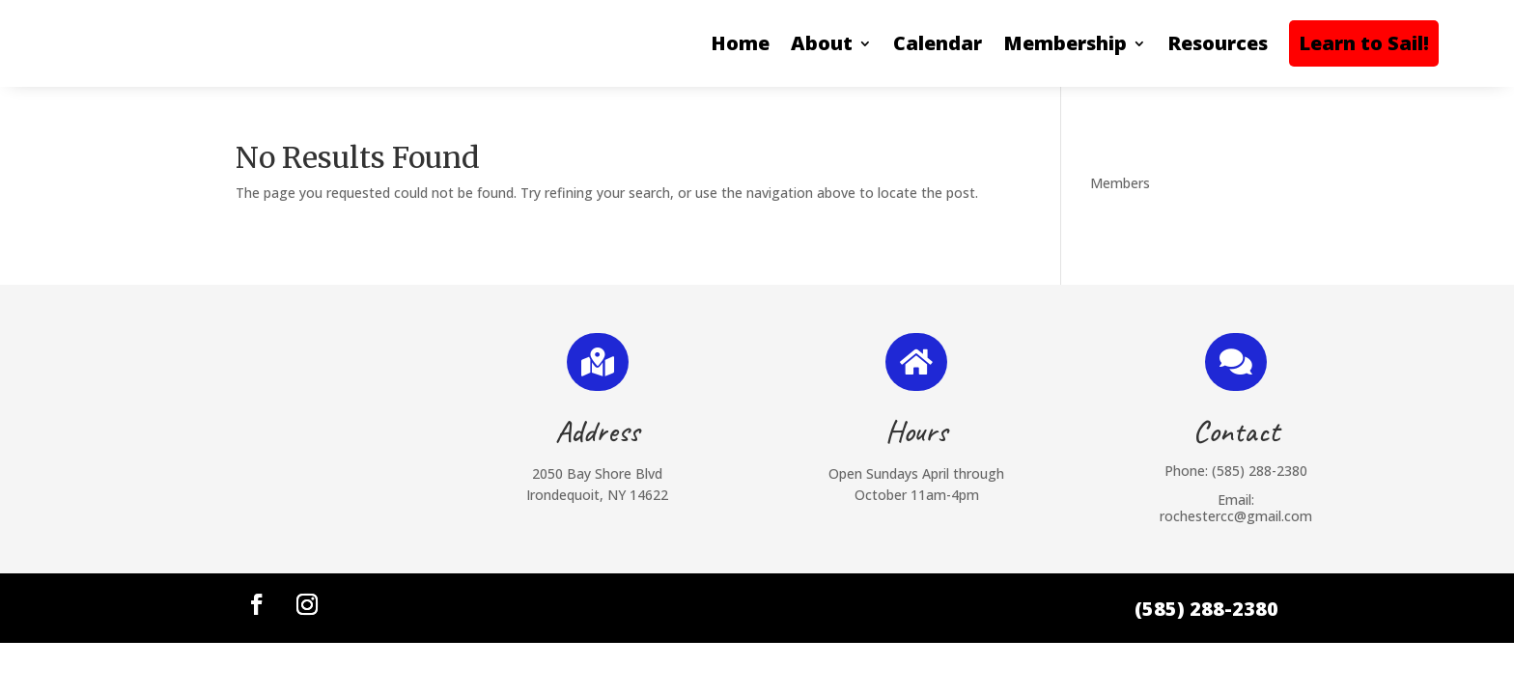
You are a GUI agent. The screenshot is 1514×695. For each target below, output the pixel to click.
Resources (1217, 43)
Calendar (937, 43)
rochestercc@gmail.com (1236, 516)
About (822, 43)
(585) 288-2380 (1259, 470)
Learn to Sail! (1364, 43)
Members (1120, 183)
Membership (1065, 43)
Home (740, 43)
